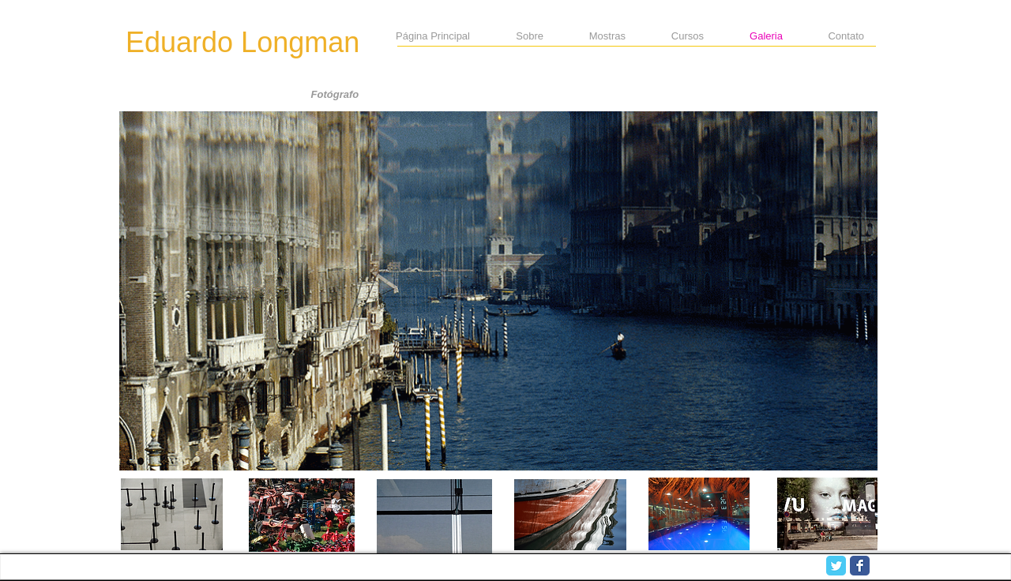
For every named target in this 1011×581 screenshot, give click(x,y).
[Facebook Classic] (860, 565)
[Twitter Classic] (836, 565)
